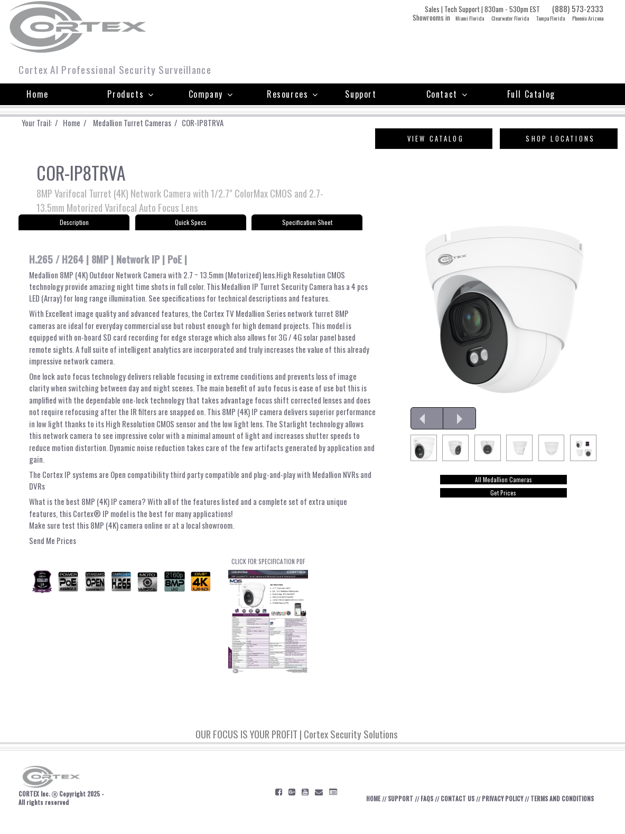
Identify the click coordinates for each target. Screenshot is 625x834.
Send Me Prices (53, 550)
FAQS (456, 811)
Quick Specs (191, 225)
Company (211, 94)
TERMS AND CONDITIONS (578, 816)
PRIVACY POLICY (535, 811)
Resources (293, 94)
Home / (83, 122)
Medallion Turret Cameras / (145, 122)
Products (130, 94)
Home (37, 94)
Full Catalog (531, 94)
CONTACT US (488, 811)
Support (360, 94)
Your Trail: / (45, 122)
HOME (401, 811)
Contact (447, 94)
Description (74, 225)
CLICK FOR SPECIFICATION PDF (268, 626)
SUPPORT (429, 811)
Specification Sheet (307, 225)
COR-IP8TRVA (216, 122)
